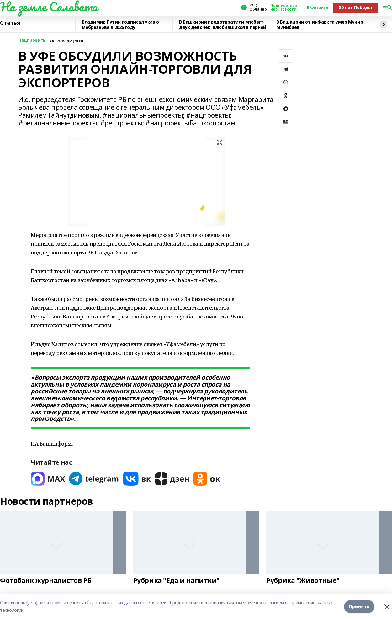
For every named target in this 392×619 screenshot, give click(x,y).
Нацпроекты (32, 40)
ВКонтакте (317, 7)
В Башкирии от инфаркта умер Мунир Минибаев (319, 24)
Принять (359, 606)
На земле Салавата (49, 7)
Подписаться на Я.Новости (283, 7)
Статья (10, 22)
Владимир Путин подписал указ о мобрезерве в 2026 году (120, 24)
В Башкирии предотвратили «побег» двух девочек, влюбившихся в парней (222, 24)
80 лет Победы (355, 7)
